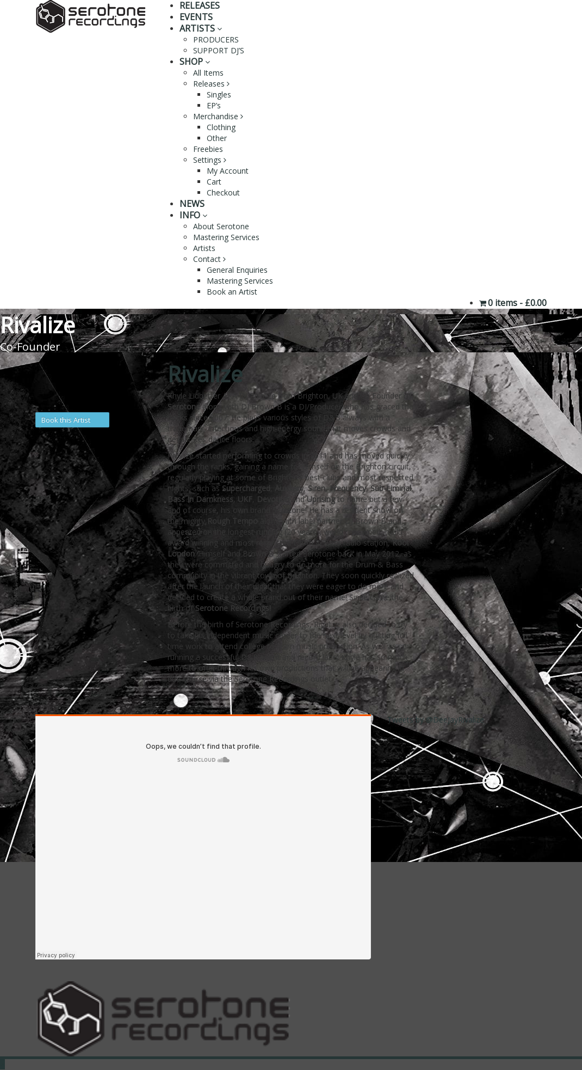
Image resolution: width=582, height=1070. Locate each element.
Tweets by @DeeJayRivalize (435, 719)
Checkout (223, 192)
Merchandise (218, 116)
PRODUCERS (216, 39)
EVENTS (196, 17)
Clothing (221, 127)
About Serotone (221, 226)
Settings (209, 160)
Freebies (208, 149)
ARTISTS (200, 28)
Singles (219, 94)
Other (217, 138)
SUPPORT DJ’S (218, 50)
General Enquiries (237, 270)
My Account (228, 171)
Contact (209, 259)
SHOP (194, 62)
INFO (193, 215)
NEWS (192, 204)
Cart (214, 181)
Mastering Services (226, 237)
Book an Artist (232, 291)
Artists (204, 248)
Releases (211, 83)
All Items (208, 73)
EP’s (214, 105)
